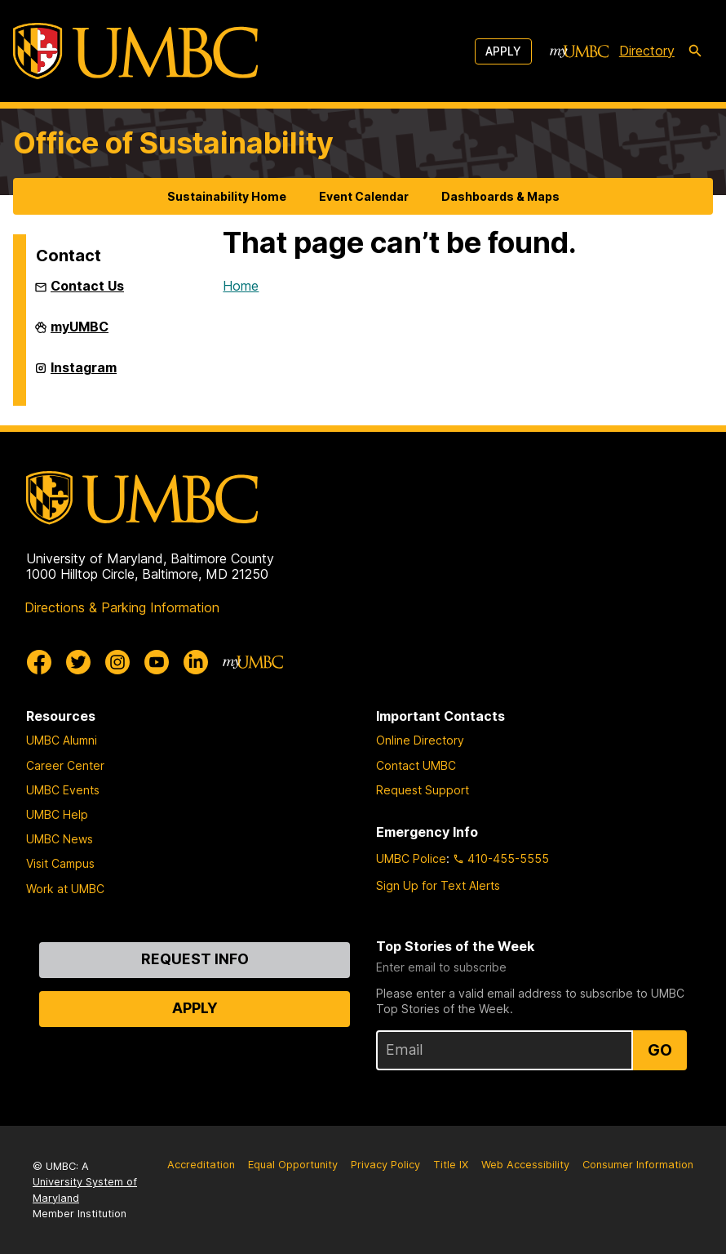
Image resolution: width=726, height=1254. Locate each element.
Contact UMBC (416, 765)
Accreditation (201, 1164)
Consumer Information (637, 1164)
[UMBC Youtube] (157, 662)
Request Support (422, 790)
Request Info (195, 958)
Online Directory (420, 740)
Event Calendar (364, 196)
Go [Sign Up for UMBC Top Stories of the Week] (660, 1050)
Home (241, 286)
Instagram (84, 374)
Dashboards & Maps (500, 196)
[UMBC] (135, 51)
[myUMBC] (579, 51)
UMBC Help (57, 814)
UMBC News (59, 839)
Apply (503, 51)
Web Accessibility (525, 1164)
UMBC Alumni (61, 740)
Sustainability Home (226, 196)
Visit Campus (60, 863)
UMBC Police (411, 858)
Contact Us (87, 286)
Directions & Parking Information (121, 607)
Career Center (65, 765)
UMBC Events (63, 790)
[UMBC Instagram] (117, 662)
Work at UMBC (65, 889)
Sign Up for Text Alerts (438, 885)
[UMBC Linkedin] (196, 662)
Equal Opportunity (293, 1164)
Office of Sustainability (173, 143)
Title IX (450, 1164)
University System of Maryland (85, 1189)
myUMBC (79, 333)
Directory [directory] (647, 50)
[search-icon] (695, 51)
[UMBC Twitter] (78, 662)
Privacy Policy (385, 1164)
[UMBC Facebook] (39, 662)
